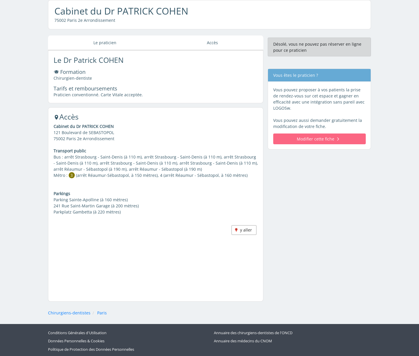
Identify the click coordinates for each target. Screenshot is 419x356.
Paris (102, 313)
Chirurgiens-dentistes (69, 313)
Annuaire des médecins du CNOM (243, 341)
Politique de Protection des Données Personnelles (91, 349)
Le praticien (104, 42)
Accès (212, 42)
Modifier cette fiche (318, 139)
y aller (246, 230)
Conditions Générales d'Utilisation (77, 332)
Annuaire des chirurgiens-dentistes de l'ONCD (253, 332)
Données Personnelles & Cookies (76, 341)
